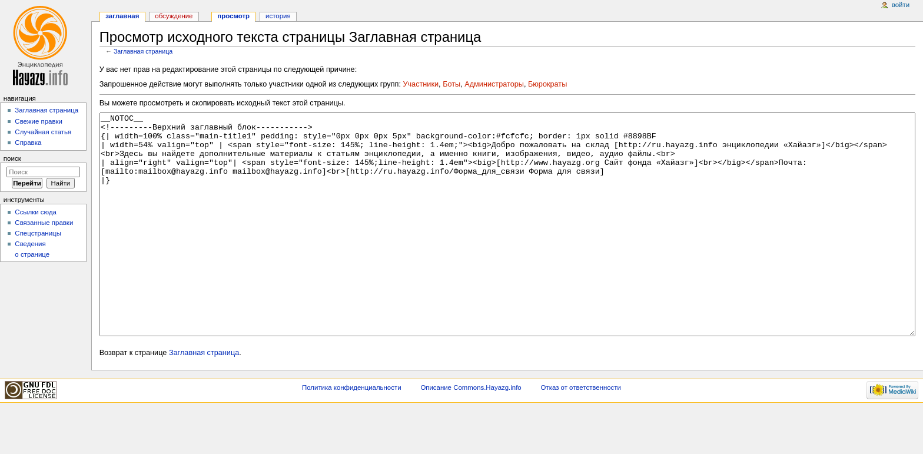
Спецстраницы (38, 233)
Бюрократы (547, 84)
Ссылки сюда (36, 212)
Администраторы (494, 84)
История (278, 15)
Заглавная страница (143, 51)
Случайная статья (43, 131)
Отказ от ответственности (581, 431)
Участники (421, 84)
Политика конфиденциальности (351, 431)
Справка (28, 142)
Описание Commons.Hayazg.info (470, 431)
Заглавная (122, 15)
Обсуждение (173, 15)
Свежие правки (38, 121)
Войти (900, 4)
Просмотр (233, 15)
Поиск (12, 158)
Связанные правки (44, 222)
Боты (451, 84)
